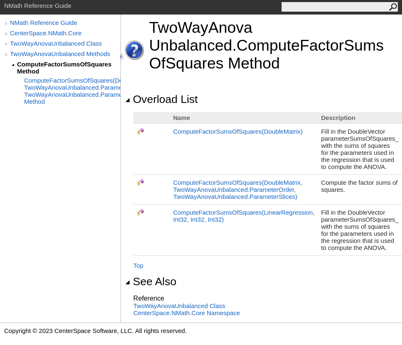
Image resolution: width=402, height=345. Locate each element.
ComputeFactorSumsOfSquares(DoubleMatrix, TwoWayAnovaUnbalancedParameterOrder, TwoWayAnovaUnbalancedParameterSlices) (237, 189)
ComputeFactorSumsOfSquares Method (64, 68)
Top (138, 265)
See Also (150, 281)
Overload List (161, 99)
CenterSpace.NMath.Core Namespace (186, 312)
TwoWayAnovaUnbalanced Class (56, 43)
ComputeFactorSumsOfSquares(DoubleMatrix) (238, 131)
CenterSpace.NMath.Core (46, 33)
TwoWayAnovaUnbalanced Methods (60, 53)
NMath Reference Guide (43, 22)
